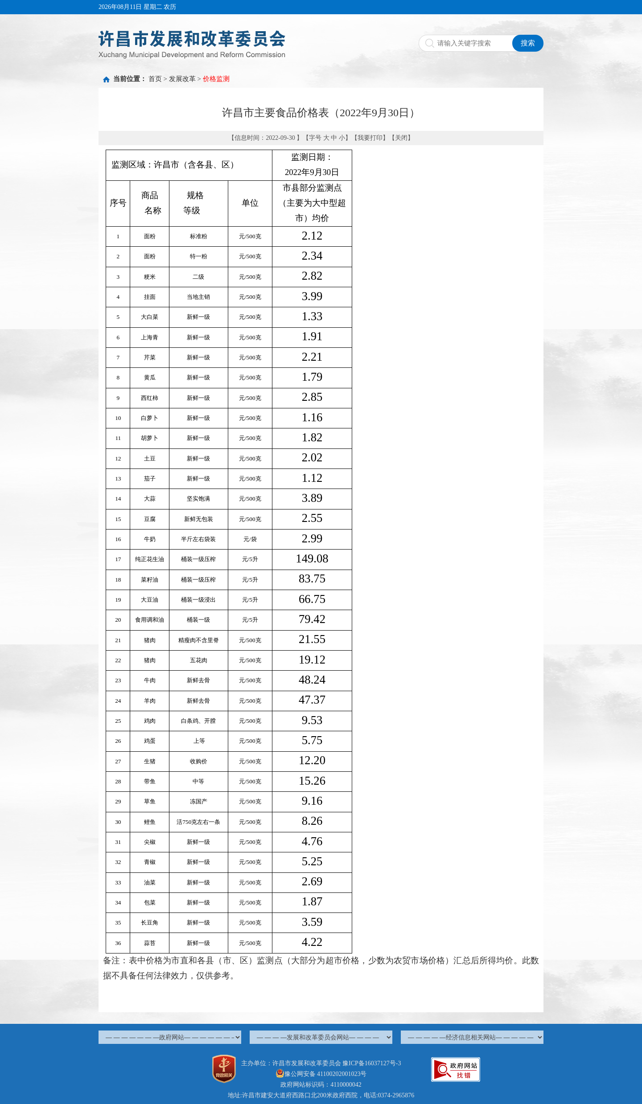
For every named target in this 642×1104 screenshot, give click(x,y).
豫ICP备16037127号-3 (371, 1063)
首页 (155, 78)
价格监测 (216, 78)
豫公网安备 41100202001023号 (321, 1074)
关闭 (401, 137)
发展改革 (182, 78)
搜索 (528, 43)
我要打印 (370, 137)
